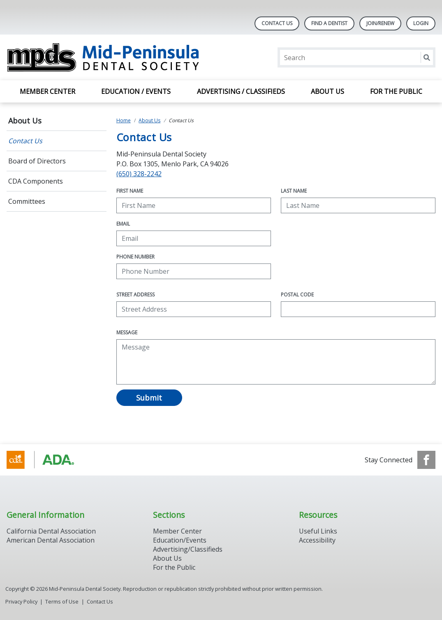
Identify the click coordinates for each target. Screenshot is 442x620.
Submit (149, 398)
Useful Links (318, 531)
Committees (26, 201)
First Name (129, 190)
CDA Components (35, 181)
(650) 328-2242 (139, 173)
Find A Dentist (329, 23)
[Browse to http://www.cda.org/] (48, 460)
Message (126, 332)
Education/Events (179, 540)
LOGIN (420, 23)
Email (123, 223)
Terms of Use (62, 601)
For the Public (396, 91)
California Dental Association (51, 531)
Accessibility (317, 540)
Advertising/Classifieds (187, 549)
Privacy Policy (21, 601)
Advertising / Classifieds (241, 91)
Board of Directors (37, 160)
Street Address (135, 294)
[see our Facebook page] (426, 460)
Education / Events (136, 91)
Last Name (294, 190)
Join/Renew (380, 23)
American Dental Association (51, 540)
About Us (327, 91)
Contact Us (276, 23)
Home (123, 120)
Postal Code (297, 294)
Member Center (47, 91)
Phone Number (135, 256)
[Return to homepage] (113, 57)
